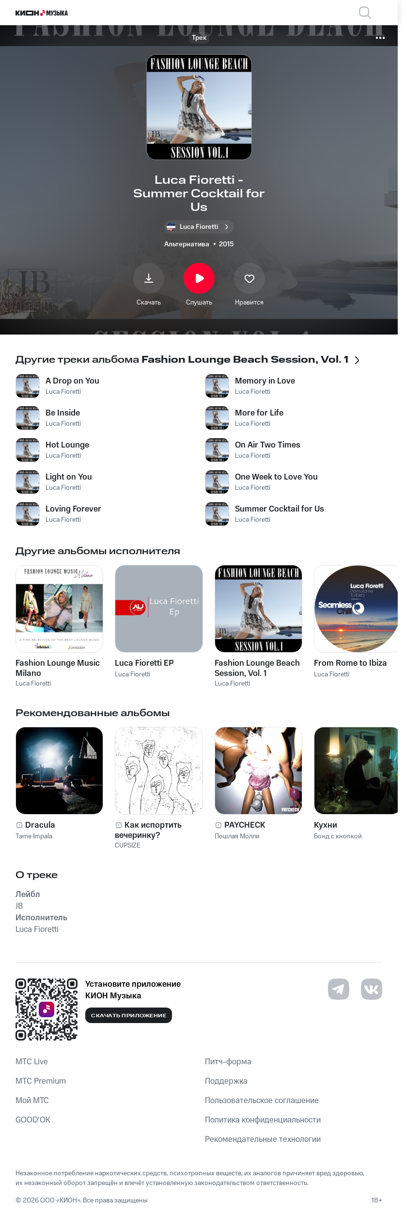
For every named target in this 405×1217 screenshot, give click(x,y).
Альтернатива (186, 244)
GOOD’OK (33, 1120)
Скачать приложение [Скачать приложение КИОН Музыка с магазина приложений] (128, 1015)
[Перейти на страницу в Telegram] (338, 989)
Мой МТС (32, 1100)
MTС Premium (41, 1081)
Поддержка (226, 1081)
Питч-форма (228, 1062)
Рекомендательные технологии (263, 1139)
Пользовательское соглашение (262, 1100)
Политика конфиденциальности (263, 1120)
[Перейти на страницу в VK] (371, 989)
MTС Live (32, 1062)
